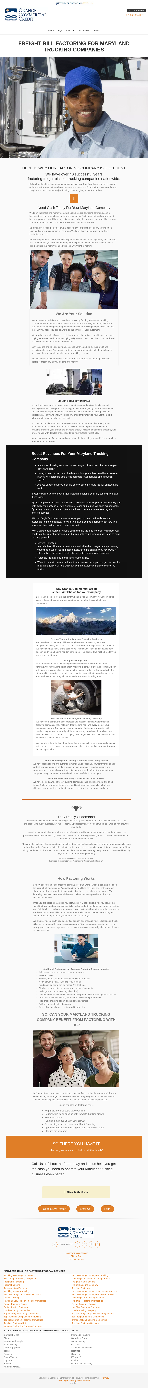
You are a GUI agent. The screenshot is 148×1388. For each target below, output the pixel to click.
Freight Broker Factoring (83, 1281)
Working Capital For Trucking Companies (23, 1326)
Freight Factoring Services (84, 1304)
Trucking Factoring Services (85, 1323)
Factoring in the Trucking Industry (88, 1297)
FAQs (59, 30)
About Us (69, 30)
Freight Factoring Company (85, 1285)
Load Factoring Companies (17, 1310)
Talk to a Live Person (54, 1208)
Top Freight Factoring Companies (88, 1316)
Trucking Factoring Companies (18, 1275)
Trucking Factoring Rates (16, 1323)
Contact (96, 30)
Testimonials (84, 30)
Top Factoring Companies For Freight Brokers (94, 1313)
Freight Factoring (12, 1285)
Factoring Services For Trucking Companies (25, 1301)
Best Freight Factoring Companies (20, 1278)
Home (51, 30)
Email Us (85, 1208)
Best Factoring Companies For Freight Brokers (94, 1291)
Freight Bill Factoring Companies (87, 1301)
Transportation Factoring (15, 1288)
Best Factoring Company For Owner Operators (94, 1294)
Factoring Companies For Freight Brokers (92, 1278)
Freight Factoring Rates (15, 1304)
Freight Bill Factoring (14, 1281)
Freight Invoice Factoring (16, 1307)
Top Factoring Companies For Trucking (22, 1316)
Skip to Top (76, 1256)
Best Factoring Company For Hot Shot (22, 1294)
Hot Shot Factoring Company (86, 1307)
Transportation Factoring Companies (89, 1320)
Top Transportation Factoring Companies (23, 1320)
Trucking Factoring (81, 1288)
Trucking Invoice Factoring (16, 1291)
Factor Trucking (11, 1297)
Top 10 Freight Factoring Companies (21, 1313)
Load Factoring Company (84, 1310)
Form (107, 1208)
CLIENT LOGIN (136, 11)
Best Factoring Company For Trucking (90, 1275)
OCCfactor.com (76, 1259)
